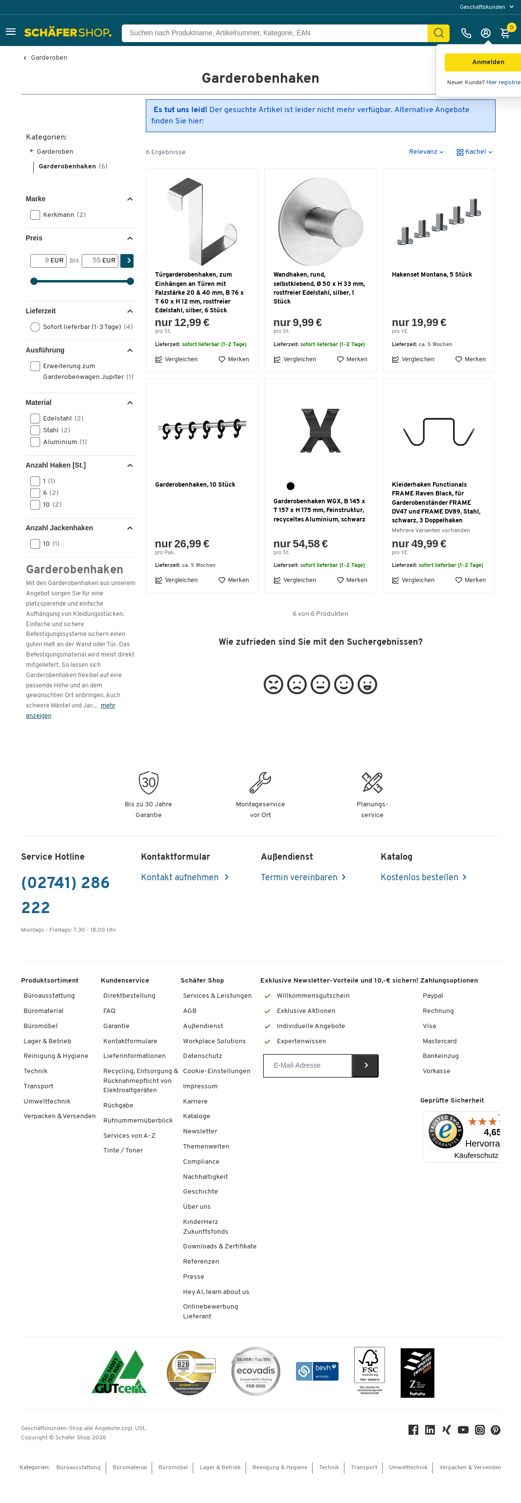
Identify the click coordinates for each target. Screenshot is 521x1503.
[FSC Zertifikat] (369, 1373)
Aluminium (61, 442)
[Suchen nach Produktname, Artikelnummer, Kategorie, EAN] (279, 33)
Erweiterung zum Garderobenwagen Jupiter (82, 371)
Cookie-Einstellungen (216, 1071)
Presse (193, 1277)
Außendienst (203, 1026)
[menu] (488, 7)
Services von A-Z (129, 1136)
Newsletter (200, 1131)
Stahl (53, 430)
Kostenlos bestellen (419, 878)
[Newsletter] (307, 1066)
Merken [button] (233, 359)
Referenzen (201, 1262)
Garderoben (49, 58)
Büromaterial (43, 1011)
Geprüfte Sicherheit (452, 1100)
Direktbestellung (129, 996)
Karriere (195, 1101)
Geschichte (200, 1192)
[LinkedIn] (430, 1432)
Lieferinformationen (134, 1056)
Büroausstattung (49, 996)
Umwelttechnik (46, 1101)
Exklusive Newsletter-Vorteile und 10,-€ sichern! (339, 981)
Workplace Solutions (214, 1041)
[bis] (92, 261)
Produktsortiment (50, 981)
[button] (11, 33)
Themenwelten (206, 1147)
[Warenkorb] (507, 33)
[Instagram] (480, 1432)
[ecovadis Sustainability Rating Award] (255, 1373)
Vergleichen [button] (176, 359)
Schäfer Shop (202, 981)
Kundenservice (125, 981)
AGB (190, 1011)
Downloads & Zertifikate (220, 1246)
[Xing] (447, 1432)
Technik (35, 1071)
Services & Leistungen (217, 996)
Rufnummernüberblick (138, 1121)
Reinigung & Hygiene (56, 1056)
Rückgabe (118, 1105)
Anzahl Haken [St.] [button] (56, 465)
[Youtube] (463, 1432)
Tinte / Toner (123, 1150)
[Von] (40, 261)
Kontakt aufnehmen (181, 878)
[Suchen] (439, 33)
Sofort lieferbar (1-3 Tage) (82, 327)
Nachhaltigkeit (205, 1177)
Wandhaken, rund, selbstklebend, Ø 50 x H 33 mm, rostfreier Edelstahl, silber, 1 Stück (319, 288)
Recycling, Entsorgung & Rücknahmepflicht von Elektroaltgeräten (140, 1081)
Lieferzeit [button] (41, 311)
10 (49, 505)
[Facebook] (413, 1432)
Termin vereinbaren (299, 878)
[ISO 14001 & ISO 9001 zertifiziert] (119, 1373)
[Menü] (500, 1117)
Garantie (116, 1026)
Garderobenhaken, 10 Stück (195, 485)
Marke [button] (35, 199)
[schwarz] (290, 486)
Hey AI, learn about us (216, 1292)
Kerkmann (61, 215)
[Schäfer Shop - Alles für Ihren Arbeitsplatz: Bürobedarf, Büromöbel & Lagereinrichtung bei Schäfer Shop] (69, 33)
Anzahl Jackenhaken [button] (59, 528)
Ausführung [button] (45, 350)
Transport (38, 1086)
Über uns (197, 1207)
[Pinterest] (495, 1432)
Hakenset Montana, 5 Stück (432, 275)
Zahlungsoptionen (449, 981)
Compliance (201, 1162)
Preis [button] (34, 238)
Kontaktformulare (130, 1041)
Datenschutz (202, 1056)
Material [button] (39, 402)
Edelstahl (60, 418)
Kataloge (196, 1116)
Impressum (200, 1086)
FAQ (109, 1011)
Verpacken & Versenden (59, 1116)
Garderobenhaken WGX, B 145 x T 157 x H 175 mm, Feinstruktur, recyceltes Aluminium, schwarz (319, 510)
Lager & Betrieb (47, 1041)
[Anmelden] (488, 33)
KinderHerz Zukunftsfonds (205, 1227)
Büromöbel (40, 1026)
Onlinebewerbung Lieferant (210, 1311)
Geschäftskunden (483, 7)
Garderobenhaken (73, 166)
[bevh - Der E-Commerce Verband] (317, 1373)
